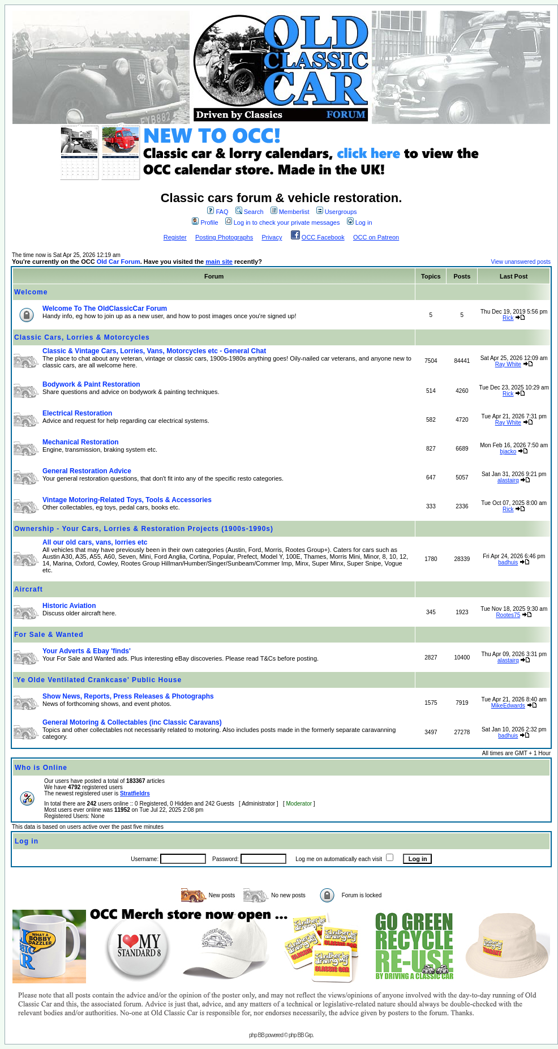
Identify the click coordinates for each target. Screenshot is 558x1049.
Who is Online (41, 768)
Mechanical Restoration (80, 442)
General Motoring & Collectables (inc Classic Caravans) (132, 722)
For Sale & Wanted (49, 635)
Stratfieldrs (135, 793)
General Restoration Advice (86, 471)
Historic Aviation (69, 606)
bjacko (508, 451)
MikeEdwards (508, 706)
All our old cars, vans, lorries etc (94, 542)
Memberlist (290, 211)
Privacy (271, 237)
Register (175, 237)
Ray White (508, 364)
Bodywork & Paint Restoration (91, 384)
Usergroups (336, 211)
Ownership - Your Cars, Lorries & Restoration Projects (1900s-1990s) (143, 529)
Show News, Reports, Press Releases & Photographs (128, 696)
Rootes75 (508, 615)
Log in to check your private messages (282, 222)
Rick (508, 318)
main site (219, 261)
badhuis (508, 562)
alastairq (508, 480)
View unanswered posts (521, 262)
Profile (205, 222)
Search (249, 211)
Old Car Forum (118, 261)
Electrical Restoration (77, 413)
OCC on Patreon (376, 237)
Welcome (31, 292)
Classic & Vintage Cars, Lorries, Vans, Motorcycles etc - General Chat (154, 351)
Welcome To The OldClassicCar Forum (104, 308)
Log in (359, 222)
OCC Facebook (323, 237)
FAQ (217, 211)
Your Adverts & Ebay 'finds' (86, 651)
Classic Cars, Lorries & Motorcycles (82, 337)
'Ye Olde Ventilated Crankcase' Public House (98, 680)
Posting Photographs (224, 237)
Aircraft (28, 589)
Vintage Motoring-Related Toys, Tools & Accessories (127, 500)
